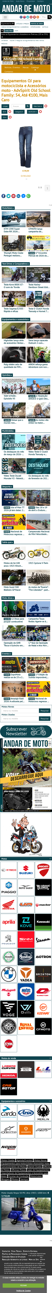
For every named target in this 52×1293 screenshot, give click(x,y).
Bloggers (5, 1179)
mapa (16, 30)
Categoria (19, 112)
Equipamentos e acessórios (16, 319)
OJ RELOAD (26, 176)
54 (4, 117)
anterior (4, 40)
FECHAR (23, 1285)
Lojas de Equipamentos (38, 1169)
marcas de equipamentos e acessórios (15, 27)
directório (9, 30)
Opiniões (7, 375)
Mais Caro (38, 106)
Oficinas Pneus (18, 1169)
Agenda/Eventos (24, 1160)
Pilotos (15, 1179)
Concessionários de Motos (13, 1166)
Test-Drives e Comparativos (15, 263)
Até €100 (32, 112)
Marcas (26, 67)
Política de (23, 1291)
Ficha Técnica (16, 1251)
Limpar (5, 106)
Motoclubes (36, 1176)
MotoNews (8, 208)
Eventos (6, 653)
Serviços (24, 1179)
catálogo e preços (22, 23)
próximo (4, 43)
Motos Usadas (8, 1160)
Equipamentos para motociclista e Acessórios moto (25, 1163)
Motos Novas (40, 1160)
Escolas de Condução (19, 1176)
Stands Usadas (35, 1166)
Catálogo (35, 67)
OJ (4, 112)
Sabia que (7, 542)
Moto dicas (8, 598)
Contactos (9, 71)
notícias (45, 27)
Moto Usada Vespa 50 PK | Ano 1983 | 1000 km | (26, 1210)
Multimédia (8, 430)
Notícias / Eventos (12, 67)
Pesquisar (45, 710)
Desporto (7, 486)
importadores (35, 27)
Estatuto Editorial (30, 1251)
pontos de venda (37, 23)
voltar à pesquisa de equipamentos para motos (27, 40)
